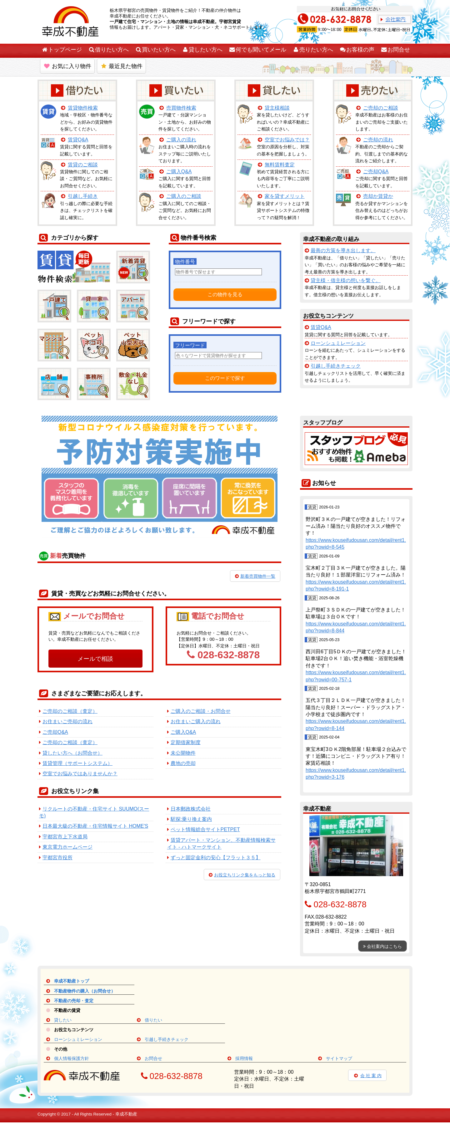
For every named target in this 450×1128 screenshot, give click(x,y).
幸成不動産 (126, 1114)
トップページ (61, 50)
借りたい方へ (108, 50)
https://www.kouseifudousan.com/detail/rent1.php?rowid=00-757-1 (356, 676)
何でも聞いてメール (257, 50)
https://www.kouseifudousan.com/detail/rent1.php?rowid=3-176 (356, 774)
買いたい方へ (155, 50)
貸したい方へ (202, 50)
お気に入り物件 (67, 66)
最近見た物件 (121, 66)
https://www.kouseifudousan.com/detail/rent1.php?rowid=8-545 (356, 543)
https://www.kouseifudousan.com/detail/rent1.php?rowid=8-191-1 (356, 585)
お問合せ (395, 50)
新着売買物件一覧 (255, 576)
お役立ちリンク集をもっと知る (242, 874)
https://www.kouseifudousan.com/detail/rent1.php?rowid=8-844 (356, 627)
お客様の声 (356, 50)
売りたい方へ (312, 50)
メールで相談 (95, 658)
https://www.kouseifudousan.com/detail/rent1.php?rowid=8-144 (356, 724)
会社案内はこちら (382, 946)
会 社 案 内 (367, 1075)
